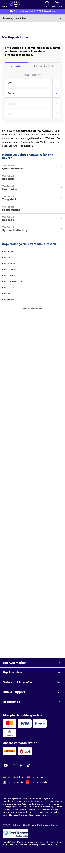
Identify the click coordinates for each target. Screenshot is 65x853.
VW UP (6, 293)
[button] (32, 663)
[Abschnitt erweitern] (32, 18)
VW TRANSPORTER (12, 281)
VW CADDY (8, 287)
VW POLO (7, 257)
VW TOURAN (9, 269)
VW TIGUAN (8, 275)
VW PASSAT (8, 263)
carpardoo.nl (39, 777)
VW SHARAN (9, 299)
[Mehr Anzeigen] (32, 308)
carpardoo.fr (15, 782)
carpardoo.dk (39, 782)
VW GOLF (7, 251)
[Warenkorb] (57, 4)
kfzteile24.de (16, 777)
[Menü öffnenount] (4, 2)
